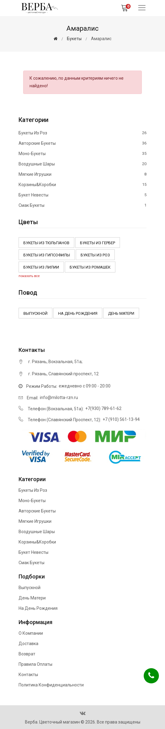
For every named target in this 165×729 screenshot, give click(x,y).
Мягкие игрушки (82, 174)
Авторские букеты (82, 143)
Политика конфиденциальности (51, 685)
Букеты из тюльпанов (46, 243)
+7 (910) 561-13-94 (121, 419)
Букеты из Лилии (41, 267)
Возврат (27, 654)
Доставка (28, 643)
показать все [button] (29, 276)
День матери (121, 313)
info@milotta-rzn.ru (59, 397)
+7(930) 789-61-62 (103, 408)
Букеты (74, 38)
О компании (31, 633)
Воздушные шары (82, 163)
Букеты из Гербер (97, 243)
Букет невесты (82, 195)
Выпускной (35, 313)
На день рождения (77, 313)
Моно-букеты (82, 153)
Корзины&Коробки (82, 184)
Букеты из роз (82, 133)
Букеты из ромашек (90, 267)
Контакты (28, 674)
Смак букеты (82, 205)
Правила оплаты (35, 664)
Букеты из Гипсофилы (46, 255)
